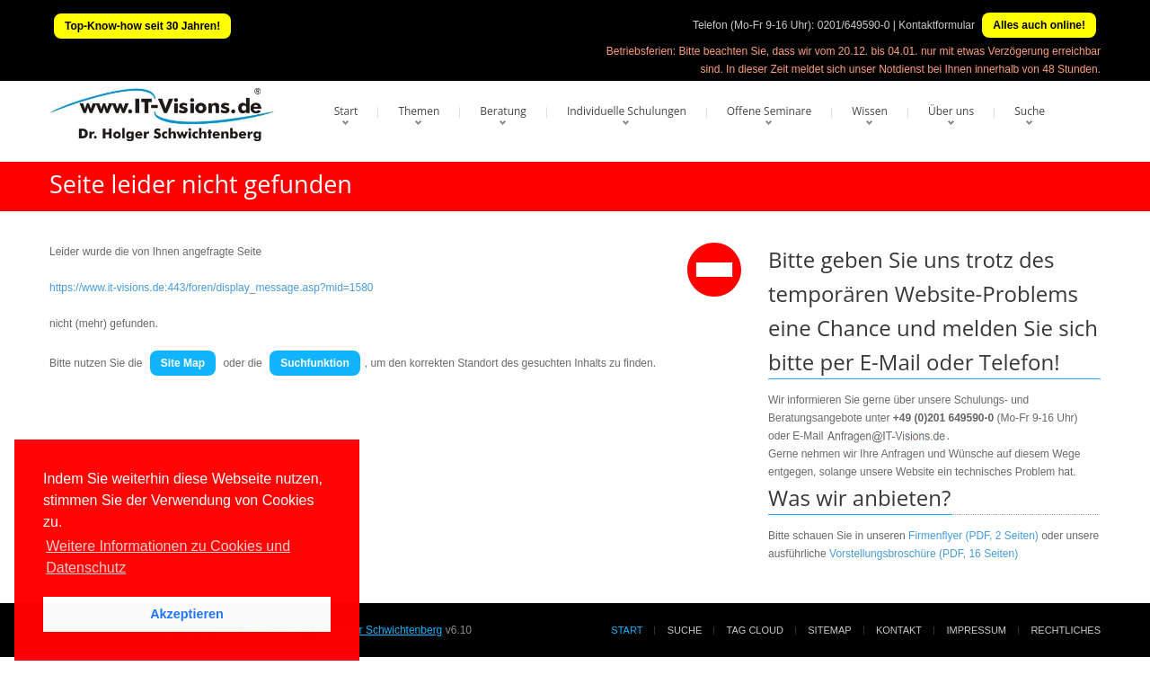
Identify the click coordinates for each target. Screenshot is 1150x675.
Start (346, 111)
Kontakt (899, 630)
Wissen (870, 111)
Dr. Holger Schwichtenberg (378, 630)
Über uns (951, 111)
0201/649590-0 (854, 25)
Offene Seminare (769, 111)
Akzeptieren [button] (187, 614)
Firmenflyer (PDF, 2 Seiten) (973, 535)
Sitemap (829, 630)
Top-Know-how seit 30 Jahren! (142, 26)
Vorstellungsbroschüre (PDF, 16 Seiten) (923, 553)
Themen (418, 111)
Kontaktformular (936, 25)
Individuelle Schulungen (626, 111)
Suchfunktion (314, 363)
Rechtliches (1066, 630)
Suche (1029, 111)
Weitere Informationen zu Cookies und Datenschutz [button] (168, 556)
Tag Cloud (755, 630)
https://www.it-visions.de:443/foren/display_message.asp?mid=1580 (211, 287)
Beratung (503, 111)
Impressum (976, 630)
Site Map (183, 363)
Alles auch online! (1039, 25)
